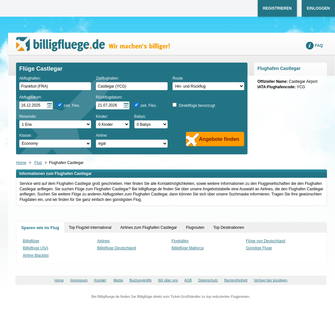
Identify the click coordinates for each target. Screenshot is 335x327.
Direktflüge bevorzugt (197, 105)
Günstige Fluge (259, 248)
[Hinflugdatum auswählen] (36, 105)
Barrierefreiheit (235, 280)
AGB (188, 280)
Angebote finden (219, 139)
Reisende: (28, 116)
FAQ (319, 45)
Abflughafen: (30, 78)
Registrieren (277, 8)
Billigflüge (31, 241)
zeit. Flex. (72, 105)
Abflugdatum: (30, 97)
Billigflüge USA (35, 248)
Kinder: (102, 116)
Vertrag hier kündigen (271, 280)
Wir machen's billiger (93, 44)
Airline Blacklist (36, 255)
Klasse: (25, 135)
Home (21, 162)
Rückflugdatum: (109, 97)
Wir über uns (168, 280)
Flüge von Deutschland (265, 241)
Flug (38, 162)
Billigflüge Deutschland (116, 248)
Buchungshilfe (141, 280)
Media (118, 280)
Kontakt (100, 280)
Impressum (79, 280)
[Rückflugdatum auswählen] (113, 105)
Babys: (140, 116)
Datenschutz (208, 280)
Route (177, 78)
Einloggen (318, 8)
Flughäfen (180, 241)
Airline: (102, 135)
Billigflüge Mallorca (188, 248)
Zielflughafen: (107, 78)
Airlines (103, 241)
